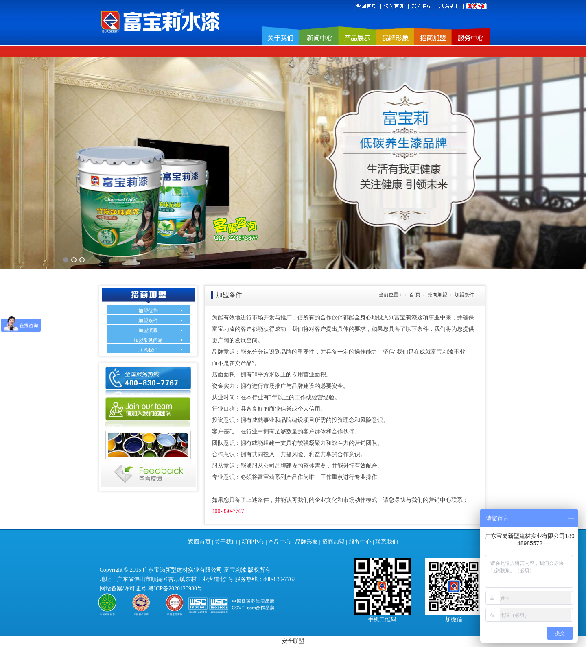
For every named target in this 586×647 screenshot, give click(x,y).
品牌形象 (306, 542)
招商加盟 (333, 542)
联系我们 (148, 350)
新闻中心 (252, 542)
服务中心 (360, 542)
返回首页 (199, 542)
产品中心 (279, 542)
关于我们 (225, 542)
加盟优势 (148, 311)
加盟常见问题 (148, 340)
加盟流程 (148, 330)
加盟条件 (148, 321)
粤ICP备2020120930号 (175, 589)
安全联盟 (293, 641)
